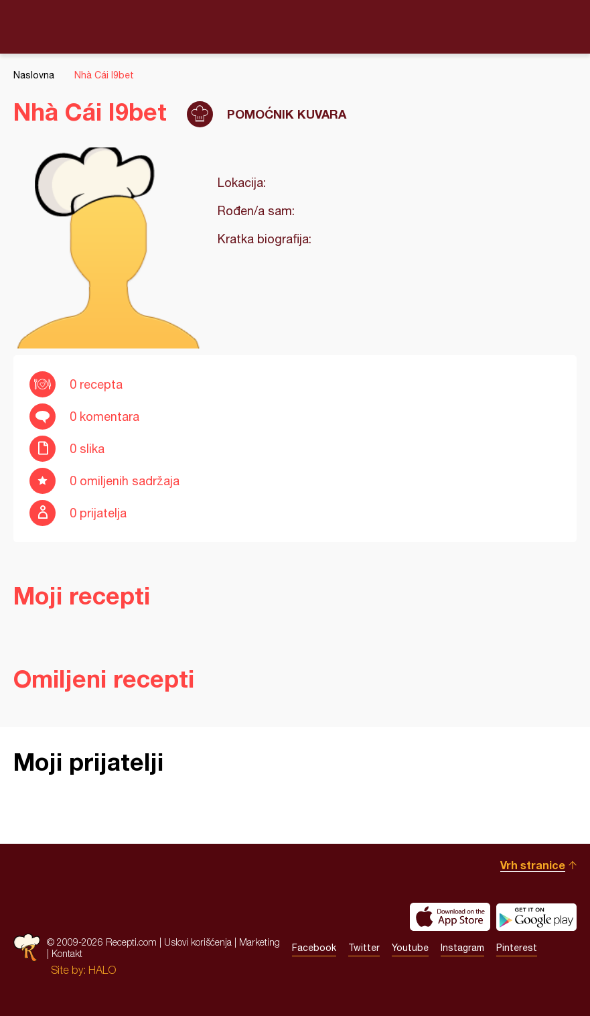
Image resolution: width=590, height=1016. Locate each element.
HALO (102, 970)
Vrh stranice (532, 865)
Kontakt (67, 953)
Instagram (462, 947)
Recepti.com (295, 26)
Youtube (410, 947)
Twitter (364, 947)
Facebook (314, 947)
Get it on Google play (536, 917)
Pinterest (516, 947)
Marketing (259, 942)
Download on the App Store (450, 917)
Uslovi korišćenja (198, 942)
